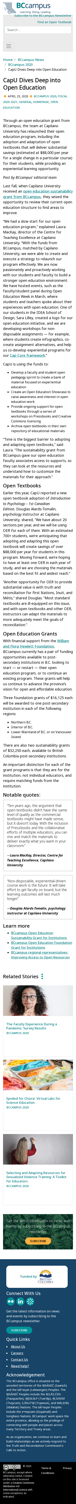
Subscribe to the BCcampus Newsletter (42, 15)
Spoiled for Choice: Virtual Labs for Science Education (33, 1100)
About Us (18, 1346)
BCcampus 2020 (45, 96)
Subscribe (38, 1241)
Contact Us (19, 1359)
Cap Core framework (27, 355)
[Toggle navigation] (8, 46)
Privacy (68, 1468)
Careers (17, 1353)
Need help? (20, 1366)
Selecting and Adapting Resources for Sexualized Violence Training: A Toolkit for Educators (36, 1177)
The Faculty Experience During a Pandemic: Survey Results (31, 1026)
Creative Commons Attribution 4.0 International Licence (18, 1486)
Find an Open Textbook (54, 22)
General (25, 102)
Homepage (41, 102)
